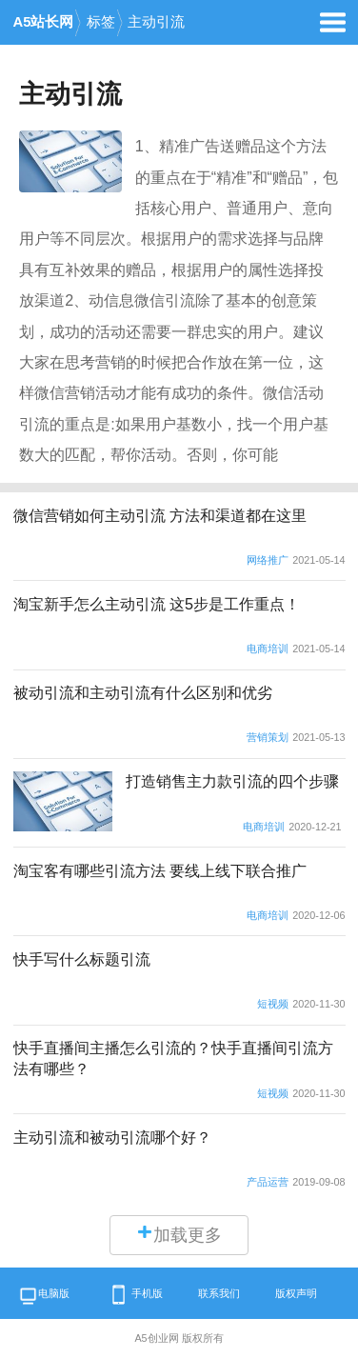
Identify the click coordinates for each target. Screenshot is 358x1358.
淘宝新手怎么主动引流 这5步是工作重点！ (157, 603)
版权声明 (296, 1293)
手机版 (134, 1295)
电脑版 (44, 1297)
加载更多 (179, 1234)
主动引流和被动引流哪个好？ (112, 1137)
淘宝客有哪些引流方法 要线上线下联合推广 (160, 870)
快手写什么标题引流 (81, 959)
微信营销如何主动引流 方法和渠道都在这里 (160, 515)
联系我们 (219, 1293)
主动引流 (156, 22)
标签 (101, 22)
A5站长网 (43, 22)
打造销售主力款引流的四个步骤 (232, 780)
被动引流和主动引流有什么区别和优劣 (142, 692)
